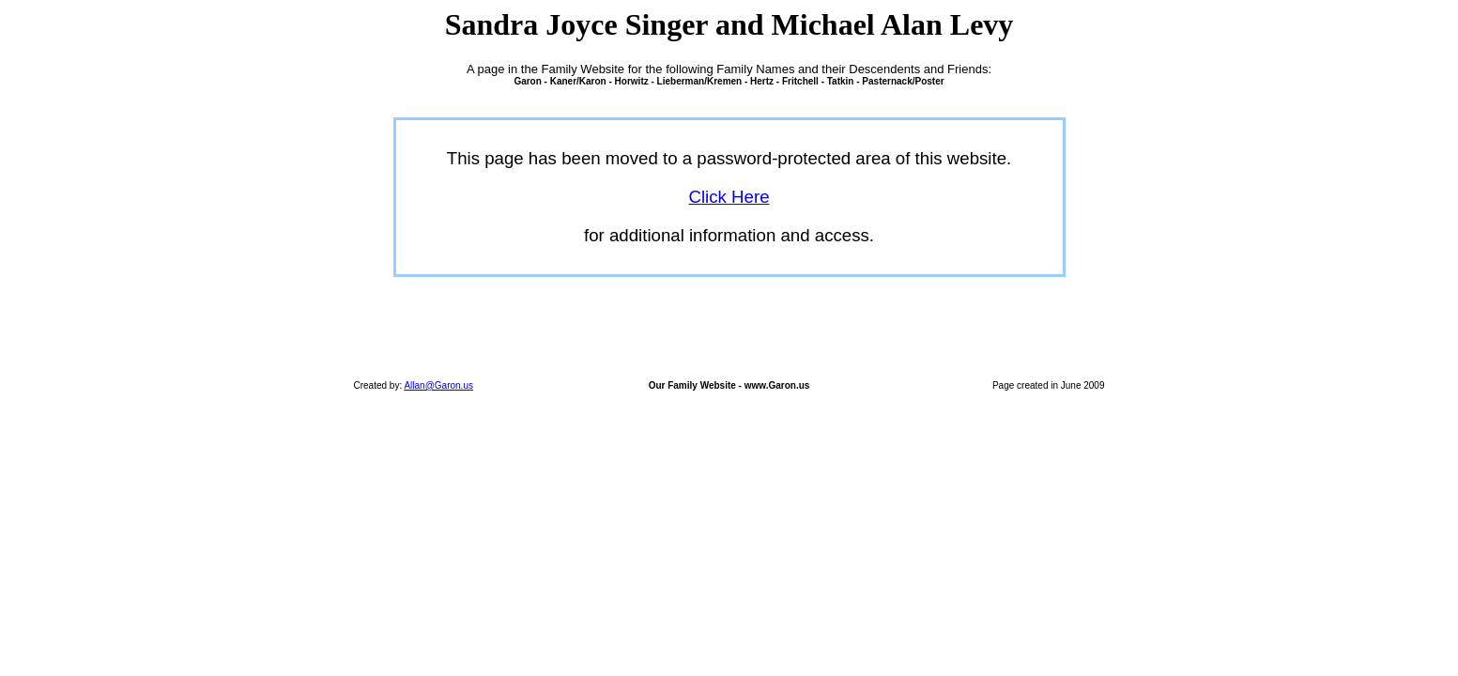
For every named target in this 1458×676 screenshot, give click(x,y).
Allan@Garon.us (438, 385)
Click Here (728, 197)
